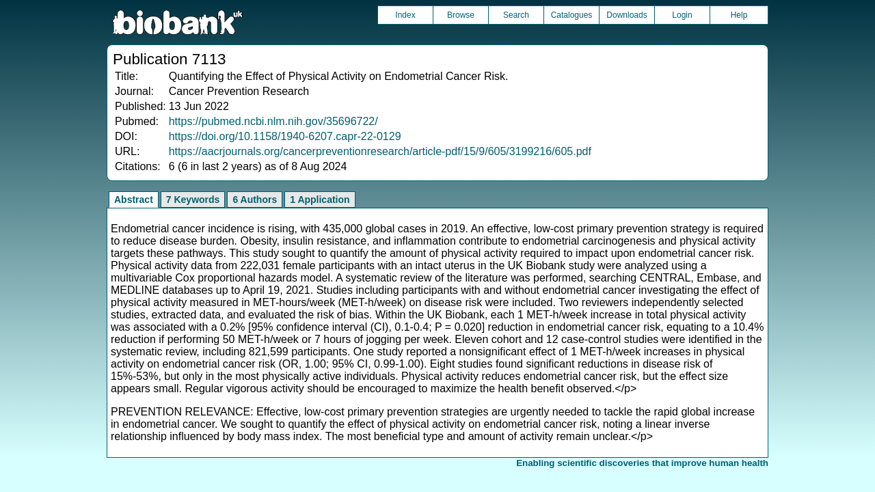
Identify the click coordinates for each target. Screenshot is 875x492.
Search (516, 15)
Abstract (133, 199)
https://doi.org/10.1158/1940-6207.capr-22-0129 (285, 136)
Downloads (626, 15)
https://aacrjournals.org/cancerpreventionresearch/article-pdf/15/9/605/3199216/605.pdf (380, 151)
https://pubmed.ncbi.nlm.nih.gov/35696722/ (273, 121)
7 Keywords (193, 199)
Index (405, 15)
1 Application (319, 199)
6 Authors (254, 199)
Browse (460, 15)
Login (682, 15)
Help (739, 15)
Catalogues (572, 15)
